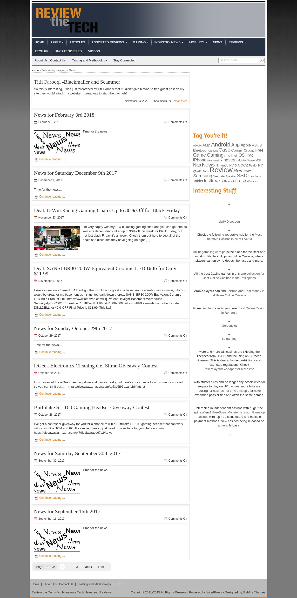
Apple (55, 42)
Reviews (236, 42)
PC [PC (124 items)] (260, 165)
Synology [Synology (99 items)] (254, 176)
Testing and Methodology (89, 60)
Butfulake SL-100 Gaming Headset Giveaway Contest (91, 407)
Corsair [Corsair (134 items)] (237, 150)
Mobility (196, 42)
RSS (119, 584)
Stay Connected (124, 60)
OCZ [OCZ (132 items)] (244, 165)
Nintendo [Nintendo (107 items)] (222, 165)
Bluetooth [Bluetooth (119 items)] (200, 150)
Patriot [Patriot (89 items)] (253, 165)
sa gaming (229, 338)
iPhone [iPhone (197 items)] (200, 160)
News (217, 42)
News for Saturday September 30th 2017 (77, 453)
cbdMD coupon (229, 221)
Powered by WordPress (205, 592)
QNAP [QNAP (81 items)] (197, 171)
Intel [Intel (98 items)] (234, 155)
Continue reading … (52, 159)
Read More (180, 101)
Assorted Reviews (107, 42)
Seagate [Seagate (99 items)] (219, 176)
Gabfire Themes (254, 592)
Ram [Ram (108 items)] (205, 171)
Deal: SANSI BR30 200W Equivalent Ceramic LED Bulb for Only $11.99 (105, 271)
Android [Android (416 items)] (220, 144)
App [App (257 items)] (235, 144)
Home (39, 42)
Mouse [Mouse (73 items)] (251, 160)
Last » (102, 567)
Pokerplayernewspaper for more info (228, 369)
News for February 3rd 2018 (64, 115)
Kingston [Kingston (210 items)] (228, 160)
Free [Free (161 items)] (259, 150)
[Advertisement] (229, 98)
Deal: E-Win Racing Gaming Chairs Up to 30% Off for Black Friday (107, 210)
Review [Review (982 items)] (221, 170)
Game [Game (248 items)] (199, 155)
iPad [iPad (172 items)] (249, 155)
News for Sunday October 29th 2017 (73, 328)
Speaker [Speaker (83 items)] (231, 176)
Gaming (139, 42)
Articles (77, 42)
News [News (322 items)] (208, 165)
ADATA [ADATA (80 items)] (197, 145)
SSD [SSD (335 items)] (242, 176)
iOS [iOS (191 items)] (241, 155)
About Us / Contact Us (50, 60)
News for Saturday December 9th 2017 (75, 173)
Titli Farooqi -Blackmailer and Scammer (77, 82)
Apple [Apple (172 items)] (246, 145)
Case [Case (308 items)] (224, 150)
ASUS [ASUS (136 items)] (257, 145)
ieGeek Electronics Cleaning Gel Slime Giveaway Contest (96, 366)
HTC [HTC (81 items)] (227, 155)
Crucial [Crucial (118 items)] (249, 150)
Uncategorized (68, 51)
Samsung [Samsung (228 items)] (202, 175)
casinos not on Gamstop (229, 390)
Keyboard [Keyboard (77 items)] (213, 160)
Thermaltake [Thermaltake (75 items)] (231, 181)
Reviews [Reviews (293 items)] (243, 170)
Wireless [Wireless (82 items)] (252, 181)
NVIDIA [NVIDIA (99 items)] (234, 165)
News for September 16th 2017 (67, 511)
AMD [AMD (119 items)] (206, 145)
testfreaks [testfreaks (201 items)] (213, 180)
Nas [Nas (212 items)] (197, 164)
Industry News (168, 42)
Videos (94, 51)
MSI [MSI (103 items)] (258, 160)
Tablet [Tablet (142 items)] (198, 181)
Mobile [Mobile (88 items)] (241, 160)
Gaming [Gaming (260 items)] (215, 155)
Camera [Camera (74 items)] (213, 150)
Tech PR (41, 51)
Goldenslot (229, 325)
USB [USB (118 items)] (242, 181)
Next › (88, 567)
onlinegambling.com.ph (209, 252)
